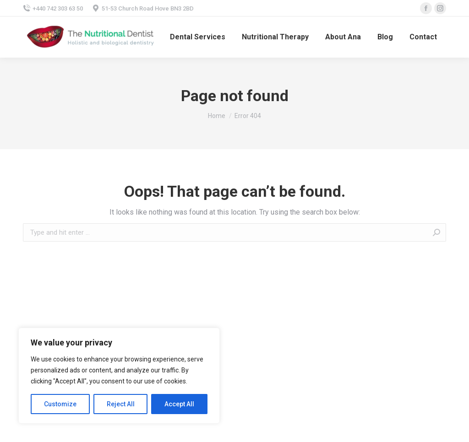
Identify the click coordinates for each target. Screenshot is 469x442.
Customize (60, 404)
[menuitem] (197, 37)
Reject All (121, 404)
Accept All (179, 404)
